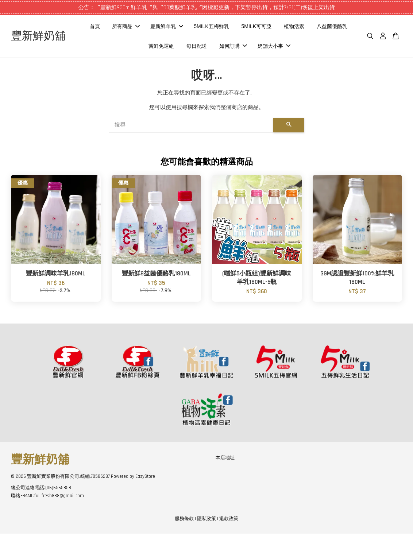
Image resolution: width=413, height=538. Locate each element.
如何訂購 (271, 48)
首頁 (132, 28)
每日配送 (234, 48)
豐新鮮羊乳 (204, 28)
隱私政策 (206, 523)
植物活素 (332, 28)
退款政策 (228, 523)
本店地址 (225, 462)
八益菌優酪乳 (158, 48)
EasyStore (145, 480)
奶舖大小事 (311, 48)
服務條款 (184, 523)
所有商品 (164, 28)
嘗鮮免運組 (199, 48)
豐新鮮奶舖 (55, 38)
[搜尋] (191, 129)
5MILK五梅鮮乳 (249, 28)
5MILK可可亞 (294, 28)
